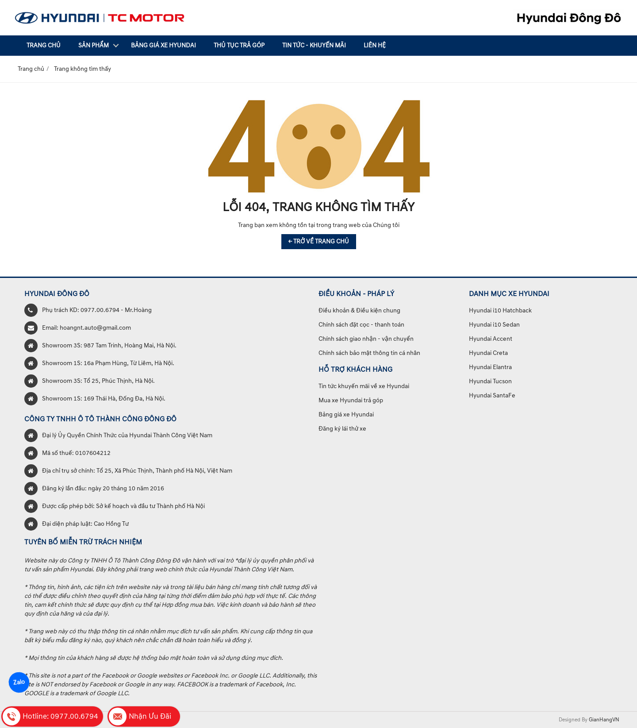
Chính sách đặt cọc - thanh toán (361, 324)
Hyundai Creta (488, 353)
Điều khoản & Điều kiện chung (359, 310)
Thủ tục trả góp (239, 45)
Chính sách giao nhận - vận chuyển (366, 339)
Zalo (19, 682)
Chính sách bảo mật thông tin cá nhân (369, 353)
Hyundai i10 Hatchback (500, 310)
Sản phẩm (93, 45)
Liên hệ (375, 45)
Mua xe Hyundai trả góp (350, 400)
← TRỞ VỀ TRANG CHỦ (318, 241)
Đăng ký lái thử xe (342, 428)
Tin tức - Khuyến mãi (314, 45)
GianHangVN (604, 719)
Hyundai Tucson (490, 381)
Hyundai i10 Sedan (494, 324)
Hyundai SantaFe (492, 395)
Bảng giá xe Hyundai (163, 45)
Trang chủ (44, 45)
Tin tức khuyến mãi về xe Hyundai (363, 386)
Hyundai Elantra (490, 367)
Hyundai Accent (490, 339)
